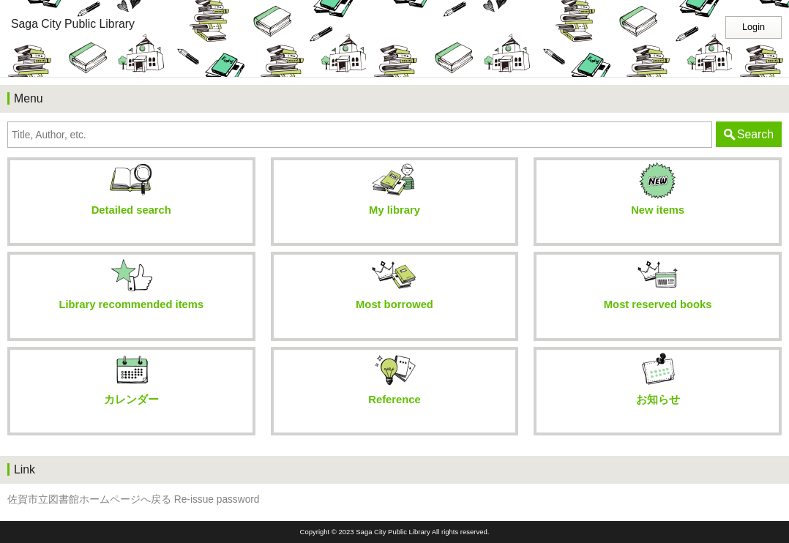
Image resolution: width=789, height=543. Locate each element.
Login (753, 27)
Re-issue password (217, 499)
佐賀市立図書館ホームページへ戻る (89, 499)
